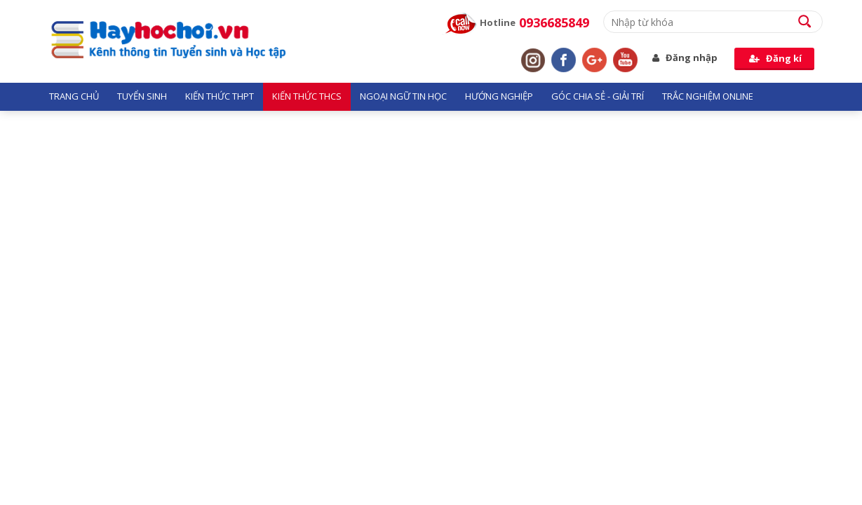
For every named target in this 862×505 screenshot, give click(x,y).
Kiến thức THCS (307, 96)
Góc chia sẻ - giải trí (597, 96)
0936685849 (554, 22)
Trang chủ (74, 96)
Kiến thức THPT (219, 96)
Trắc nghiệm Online (707, 96)
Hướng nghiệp (499, 96)
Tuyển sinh (142, 96)
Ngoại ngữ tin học (403, 96)
